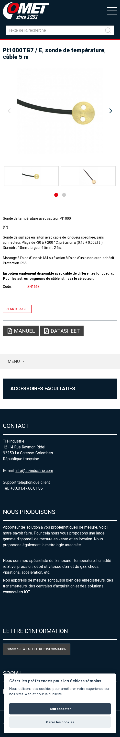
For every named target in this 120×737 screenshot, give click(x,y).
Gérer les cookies (60, 722)
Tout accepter (60, 709)
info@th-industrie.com (34, 470)
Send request (17, 309)
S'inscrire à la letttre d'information (36, 649)
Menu (14, 361)
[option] (60, 111)
